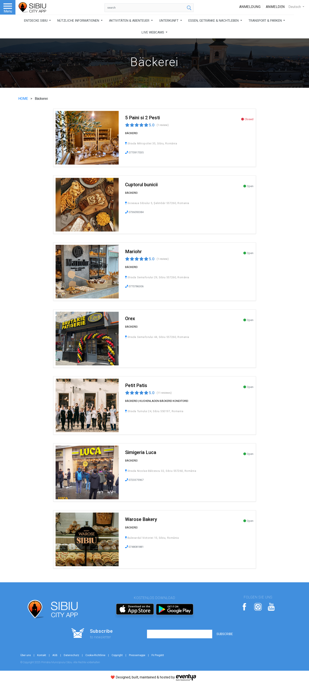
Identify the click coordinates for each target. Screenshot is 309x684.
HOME (23, 99)
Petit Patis (136, 385)
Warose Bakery (141, 519)
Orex (130, 318)
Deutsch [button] (295, 7)
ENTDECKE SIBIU (36, 21)
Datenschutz (71, 655)
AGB (55, 655)
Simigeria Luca (140, 452)
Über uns (25, 655)
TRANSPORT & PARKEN (265, 21)
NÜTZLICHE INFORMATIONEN (78, 21)
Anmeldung (250, 7)
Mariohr (133, 251)
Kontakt (41, 655)
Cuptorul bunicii (141, 184)
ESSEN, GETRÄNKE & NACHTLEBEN (213, 21)
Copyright (117, 655)
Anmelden (275, 7)
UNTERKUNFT (169, 21)
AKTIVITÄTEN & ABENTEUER (129, 21)
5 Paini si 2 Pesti (142, 117)
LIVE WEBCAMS (153, 32)
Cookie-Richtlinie (95, 655)
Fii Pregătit (157, 655)
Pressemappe (137, 655)
